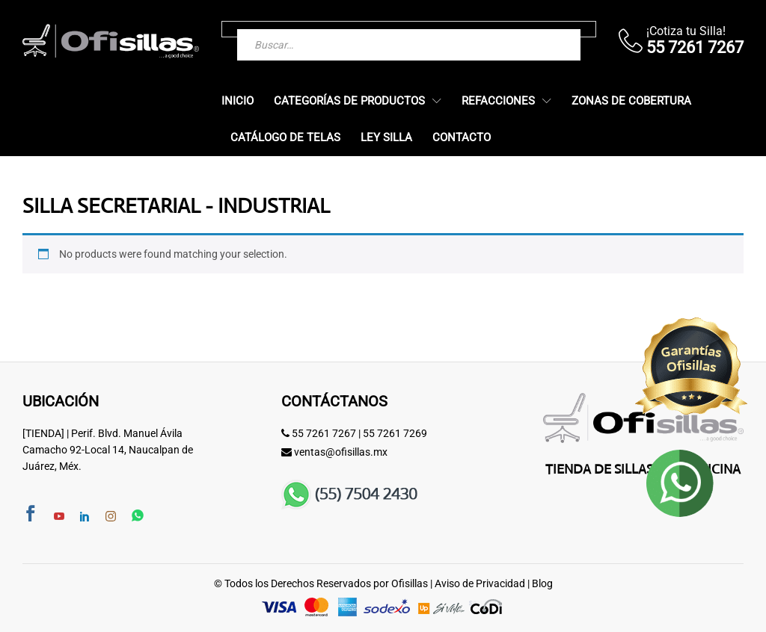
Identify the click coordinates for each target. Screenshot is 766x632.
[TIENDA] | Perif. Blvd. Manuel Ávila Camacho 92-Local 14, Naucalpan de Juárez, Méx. (107, 450)
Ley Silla (386, 137)
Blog (542, 583)
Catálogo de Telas (285, 137)
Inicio (237, 101)
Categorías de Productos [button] (349, 101)
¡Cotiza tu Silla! (686, 31)
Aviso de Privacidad (480, 583)
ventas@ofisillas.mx (340, 452)
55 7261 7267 (324, 433)
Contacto (461, 137)
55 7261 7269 (395, 433)
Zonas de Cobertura (631, 101)
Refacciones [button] (498, 101)
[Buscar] (539, 29)
